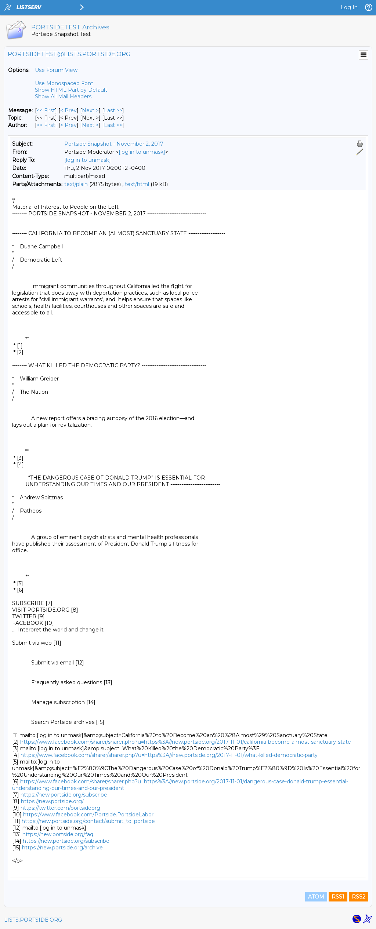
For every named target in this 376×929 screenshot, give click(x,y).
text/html (137, 184)
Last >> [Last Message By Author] (113, 125)
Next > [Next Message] (90, 110)
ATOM (316, 896)
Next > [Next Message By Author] (90, 125)
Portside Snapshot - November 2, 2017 (113, 144)
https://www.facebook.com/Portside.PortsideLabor (88, 814)
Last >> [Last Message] (113, 110)
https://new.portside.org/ (52, 801)
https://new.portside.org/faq (57, 834)
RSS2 (358, 896)
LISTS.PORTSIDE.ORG (33, 920)
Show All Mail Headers (63, 96)
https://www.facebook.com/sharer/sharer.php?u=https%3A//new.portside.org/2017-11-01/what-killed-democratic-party (169, 755)
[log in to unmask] (142, 152)
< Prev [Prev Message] (68, 110)
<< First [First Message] (46, 110)
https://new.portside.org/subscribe (64, 794)
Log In (349, 7)
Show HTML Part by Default (71, 90)
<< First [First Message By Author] (46, 125)
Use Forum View (56, 70)
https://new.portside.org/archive (62, 847)
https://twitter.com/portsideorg (60, 808)
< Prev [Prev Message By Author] (68, 125)
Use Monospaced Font (64, 83)
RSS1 (338, 896)
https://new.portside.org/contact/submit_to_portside (88, 821)
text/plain (76, 184)
